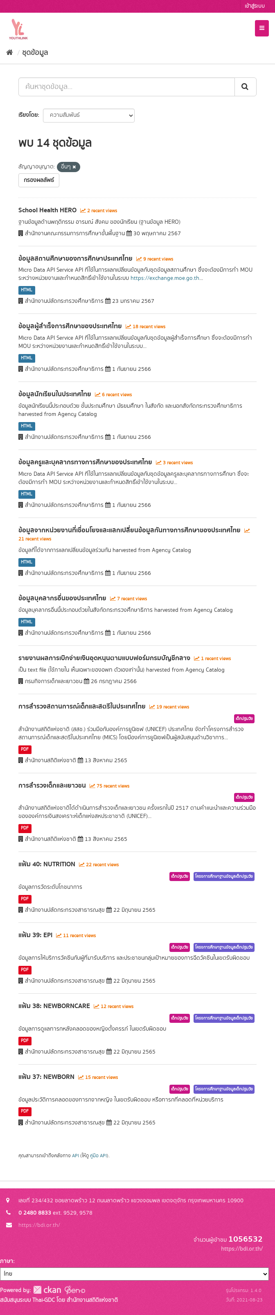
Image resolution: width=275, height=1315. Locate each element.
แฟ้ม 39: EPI (35, 935)
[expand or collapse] (262, 28)
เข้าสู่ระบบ (255, 6)
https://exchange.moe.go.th (165, 278)
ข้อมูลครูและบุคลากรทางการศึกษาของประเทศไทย (85, 462)
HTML (26, 290)
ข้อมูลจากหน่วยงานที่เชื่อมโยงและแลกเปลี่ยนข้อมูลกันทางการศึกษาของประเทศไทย (129, 530)
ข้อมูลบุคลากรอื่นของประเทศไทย (62, 598)
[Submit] (245, 86)
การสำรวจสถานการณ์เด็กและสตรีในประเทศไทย (82, 706)
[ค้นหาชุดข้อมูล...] (126, 86)
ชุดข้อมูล (35, 53)
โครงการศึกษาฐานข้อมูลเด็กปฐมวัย (224, 876)
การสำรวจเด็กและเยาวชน (52, 785)
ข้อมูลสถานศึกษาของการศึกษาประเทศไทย (75, 258)
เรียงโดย (28, 115)
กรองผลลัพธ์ (39, 180)
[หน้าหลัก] (9, 53)
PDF (25, 749)
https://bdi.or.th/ (39, 1225)
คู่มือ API (98, 1155)
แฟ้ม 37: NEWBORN (46, 1077)
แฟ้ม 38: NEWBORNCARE (54, 1006)
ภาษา (6, 1261)
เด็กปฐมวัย (244, 719)
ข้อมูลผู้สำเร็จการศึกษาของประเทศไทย (70, 326)
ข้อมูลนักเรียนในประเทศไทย (54, 394)
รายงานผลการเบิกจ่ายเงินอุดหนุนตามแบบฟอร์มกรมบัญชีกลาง (104, 658)
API (75, 1155)
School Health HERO (47, 210)
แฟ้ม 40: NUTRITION (46, 864)
